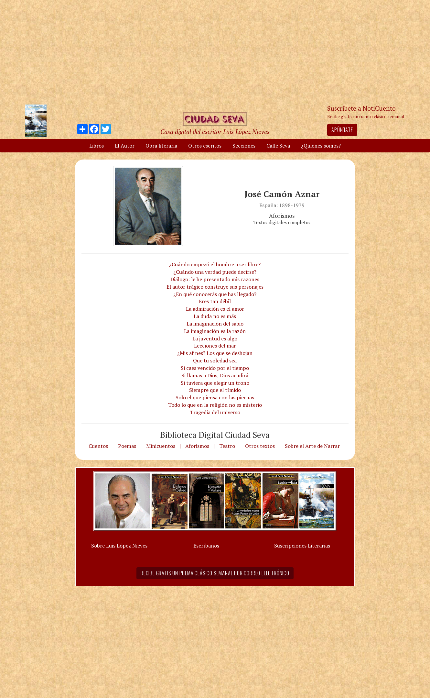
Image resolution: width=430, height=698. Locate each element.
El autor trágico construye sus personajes (215, 286)
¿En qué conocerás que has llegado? (214, 294)
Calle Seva (278, 145)
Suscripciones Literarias (302, 545)
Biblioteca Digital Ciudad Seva (215, 434)
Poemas (127, 445)
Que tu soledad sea (215, 360)
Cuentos (98, 445)
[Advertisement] (215, 51)
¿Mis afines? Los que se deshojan (215, 353)
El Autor (124, 145)
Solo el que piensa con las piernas (215, 397)
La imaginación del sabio (215, 323)
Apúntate (342, 130)
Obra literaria (161, 145)
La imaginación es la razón (215, 331)
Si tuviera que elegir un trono (215, 382)
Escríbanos (206, 545)
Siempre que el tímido (215, 389)
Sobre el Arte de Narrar (312, 445)
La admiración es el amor (215, 308)
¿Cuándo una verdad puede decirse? (214, 271)
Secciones (243, 145)
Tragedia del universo (215, 412)
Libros (96, 145)
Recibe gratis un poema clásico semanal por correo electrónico (215, 573)
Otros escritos (204, 145)
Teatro (227, 445)
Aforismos (197, 445)
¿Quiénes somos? (321, 145)
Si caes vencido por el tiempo (215, 367)
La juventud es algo (214, 338)
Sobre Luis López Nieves (119, 545)
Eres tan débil (215, 301)
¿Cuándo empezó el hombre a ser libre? (215, 264)
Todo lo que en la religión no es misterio (215, 404)
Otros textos (260, 445)
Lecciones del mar (215, 345)
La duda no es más (215, 316)
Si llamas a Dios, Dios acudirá (214, 375)
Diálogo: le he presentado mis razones (214, 279)
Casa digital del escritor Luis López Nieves (215, 131)
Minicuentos (160, 445)
